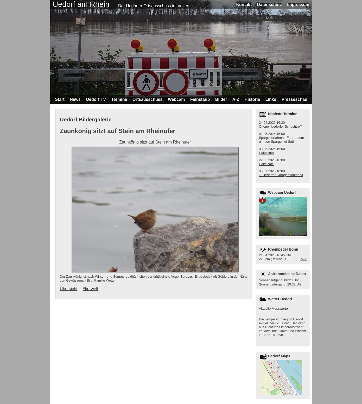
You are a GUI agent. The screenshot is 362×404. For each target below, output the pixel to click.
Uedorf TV (96, 99)
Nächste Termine (282, 114)
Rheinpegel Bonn (283, 249)
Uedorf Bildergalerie (86, 119)
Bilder (221, 99)
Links (270, 99)
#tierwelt (90, 289)
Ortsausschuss (147, 99)
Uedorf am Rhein (81, 4)
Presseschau (294, 99)
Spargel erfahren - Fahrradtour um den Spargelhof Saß (281, 140)
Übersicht (69, 289)
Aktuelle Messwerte (273, 308)
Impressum (298, 4)
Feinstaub (200, 99)
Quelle (303, 259)
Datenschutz (269, 4)
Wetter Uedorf (280, 299)
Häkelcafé (266, 153)
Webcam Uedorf (282, 192)
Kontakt (244, 4)
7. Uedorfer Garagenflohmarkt (281, 175)
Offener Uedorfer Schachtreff (280, 126)
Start (59, 99)
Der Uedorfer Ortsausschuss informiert (153, 6)
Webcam (176, 99)
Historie (252, 99)
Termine (119, 99)
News (75, 99)
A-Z (235, 99)
